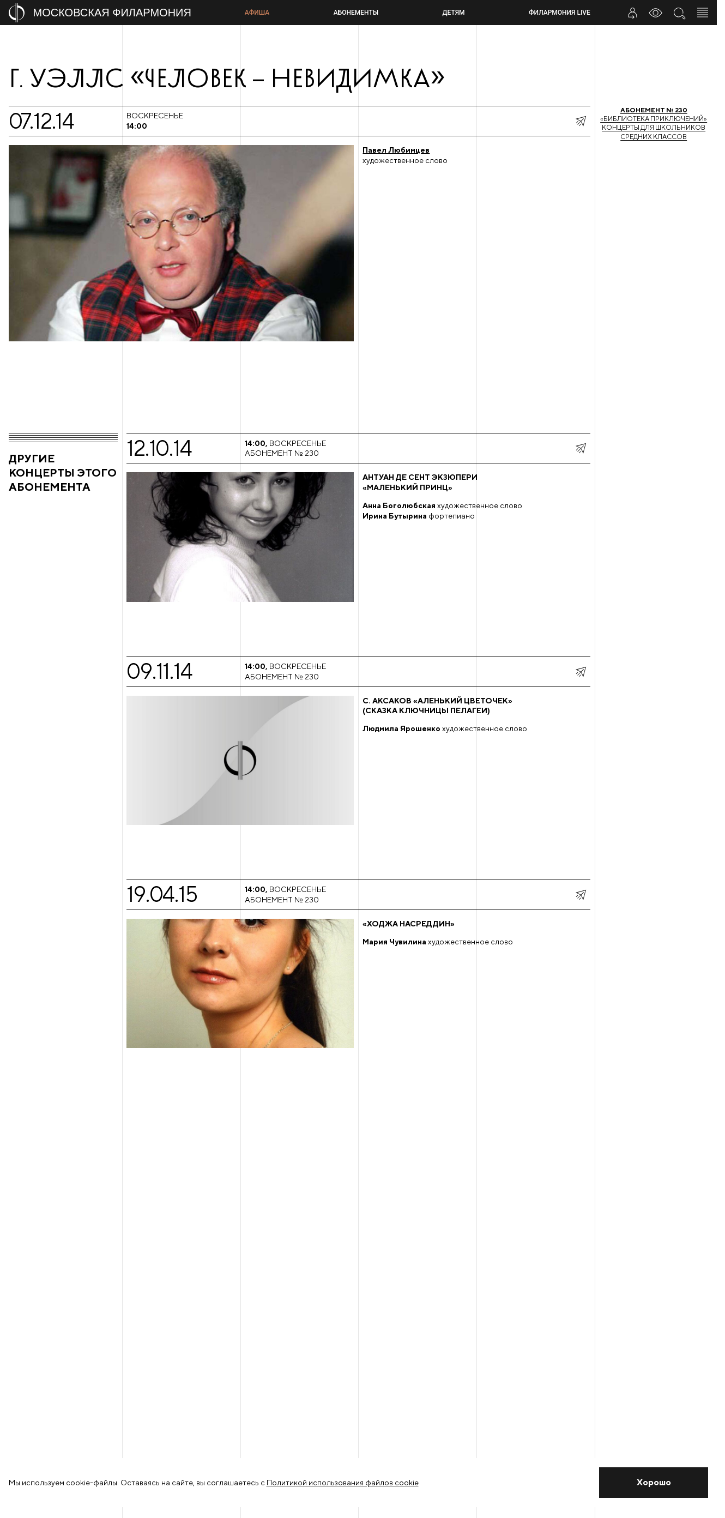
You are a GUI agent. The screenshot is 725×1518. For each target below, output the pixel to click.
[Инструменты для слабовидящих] (656, 12)
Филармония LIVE (559, 12)
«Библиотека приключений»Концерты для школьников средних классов (653, 123)
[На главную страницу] (122, 12)
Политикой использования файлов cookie (343, 1482)
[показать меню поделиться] (580, 121)
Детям (454, 12)
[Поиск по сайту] (679, 12)
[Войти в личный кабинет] (632, 12)
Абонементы (356, 12)
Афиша (257, 12)
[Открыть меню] (702, 12)
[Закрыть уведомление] (654, 1482)
